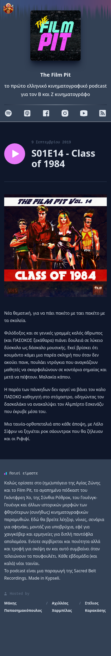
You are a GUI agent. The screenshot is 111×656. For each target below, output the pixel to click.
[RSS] (102, 113)
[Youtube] (84, 113)
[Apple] (27, 113)
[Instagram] (65, 113)
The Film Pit (55, 74)
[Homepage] (55, 35)
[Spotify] (8, 113)
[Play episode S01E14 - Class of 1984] (14, 153)
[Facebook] (46, 113)
